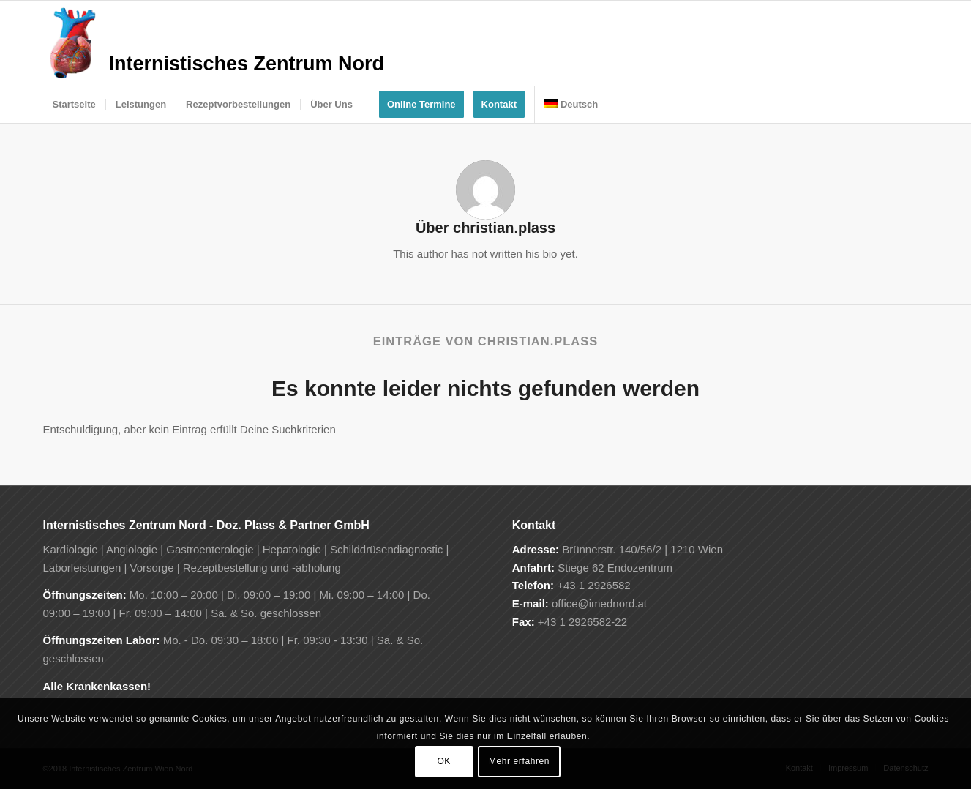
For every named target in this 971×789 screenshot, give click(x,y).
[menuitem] (74, 104)
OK (444, 761)
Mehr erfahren (519, 761)
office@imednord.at (599, 603)
